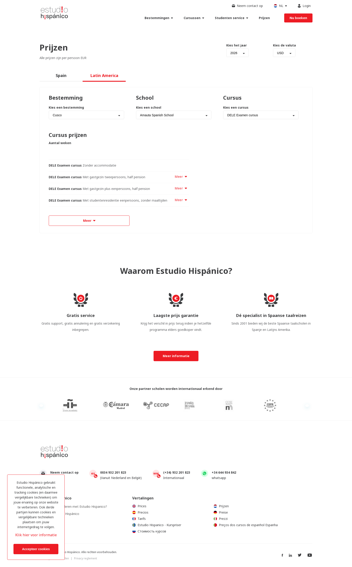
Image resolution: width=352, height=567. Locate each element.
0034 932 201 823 (113, 472)
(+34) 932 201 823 (176, 472)
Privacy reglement (85, 558)
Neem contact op (64, 472)
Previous (41, 405)
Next (307, 405)
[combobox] (238, 53)
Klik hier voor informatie (36, 535)
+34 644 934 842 (224, 472)
